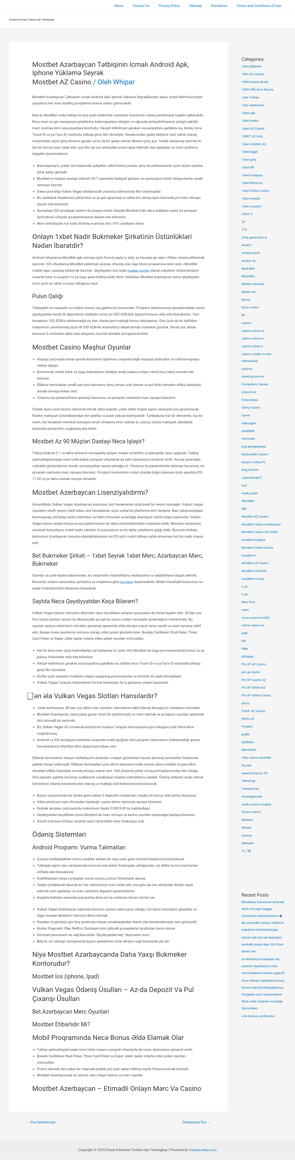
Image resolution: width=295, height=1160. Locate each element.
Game (246, 415)
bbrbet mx (249, 292)
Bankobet (249, 268)
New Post (249, 602)
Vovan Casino (252, 812)
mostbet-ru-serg (254, 579)
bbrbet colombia (254, 284)
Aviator (247, 245)
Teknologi (249, 781)
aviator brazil (251, 253)
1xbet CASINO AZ (255, 144)
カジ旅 (247, 851)
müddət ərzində (139, 270)
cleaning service (254, 376)
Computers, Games (256, 384)
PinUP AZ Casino (255, 711)
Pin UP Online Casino (258, 695)
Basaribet (249, 276)
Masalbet (249, 501)
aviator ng (249, 261)
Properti (248, 726)
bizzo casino (251, 307)
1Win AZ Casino (254, 74)
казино (247, 835)
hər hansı (127, 582)
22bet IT (248, 214)
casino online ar (254, 338)
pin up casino (252, 672)
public (246, 734)
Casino (247, 323)
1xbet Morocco (253, 183)
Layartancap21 (253, 477)
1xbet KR (248, 167)
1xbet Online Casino (257, 190)
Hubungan (249, 423)
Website (248, 820)
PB (244, 641)
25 (243, 222)
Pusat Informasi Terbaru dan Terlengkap (31, 19)
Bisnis (246, 299)
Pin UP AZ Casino (255, 664)
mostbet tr (249, 555)
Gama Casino (252, 407)
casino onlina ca (254, 331)
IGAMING (249, 431)
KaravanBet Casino (256, 454)
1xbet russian (252, 198)
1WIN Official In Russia (259, 89)
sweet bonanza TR (256, 773)
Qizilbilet (248, 742)
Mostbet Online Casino (259, 547)
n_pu (245, 594)
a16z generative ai (255, 237)
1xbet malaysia (253, 175)
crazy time (249, 392)
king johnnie (251, 470)
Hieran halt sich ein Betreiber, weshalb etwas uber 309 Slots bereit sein (261, 951)
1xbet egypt (251, 152)
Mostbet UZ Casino (256, 563)
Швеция (248, 843)
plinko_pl (248, 718)
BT (244, 315)
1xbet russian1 (253, 206)
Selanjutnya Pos (195, 1122)
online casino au (254, 625)
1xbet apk (249, 113)
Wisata (247, 827)
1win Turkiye (251, 97)
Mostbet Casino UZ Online (262, 532)
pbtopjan (248, 656)
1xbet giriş (249, 159)
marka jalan (251, 493)
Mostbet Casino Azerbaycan (263, 524)
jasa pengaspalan (255, 446)
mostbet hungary (255, 540)
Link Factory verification (260, 1044)
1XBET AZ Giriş (253, 136)
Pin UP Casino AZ (255, 680)
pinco (246, 703)
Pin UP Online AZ (255, 687)
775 (244, 229)
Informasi (249, 438)
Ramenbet (249, 750)
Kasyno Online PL (255, 462)
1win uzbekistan (254, 105)
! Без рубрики (252, 66)
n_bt (245, 586)
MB (244, 508)
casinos (248, 369)
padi (245, 633)
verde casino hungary (258, 804)
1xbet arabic (251, 120)
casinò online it (253, 346)
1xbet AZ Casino (254, 128)
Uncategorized (253, 796)
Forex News (251, 400)
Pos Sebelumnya (43, 1122)
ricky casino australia (258, 757)
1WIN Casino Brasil (256, 82)
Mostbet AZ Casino (61, 82)
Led (244, 485)
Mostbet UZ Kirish (255, 571)
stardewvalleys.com (203, 1150)
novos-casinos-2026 (257, 617)
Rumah (247, 765)
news (246, 610)
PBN (245, 649)
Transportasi (251, 788)
